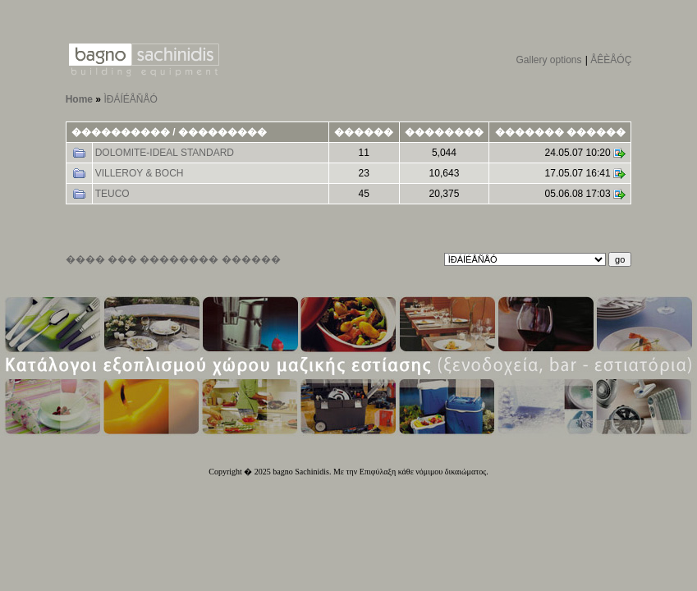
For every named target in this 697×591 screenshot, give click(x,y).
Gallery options (548, 60)
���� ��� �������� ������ (173, 259)
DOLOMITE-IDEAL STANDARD (164, 152)
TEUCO (112, 193)
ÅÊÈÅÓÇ (610, 60)
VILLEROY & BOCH (139, 173)
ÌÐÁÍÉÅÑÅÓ (130, 99)
